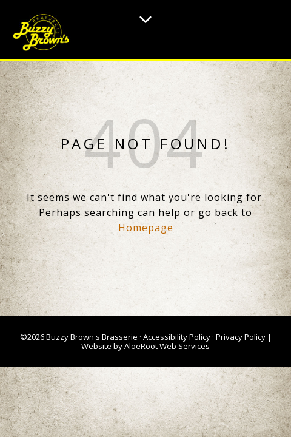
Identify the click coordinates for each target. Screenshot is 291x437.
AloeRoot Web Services (167, 345)
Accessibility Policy (176, 336)
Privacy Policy (241, 336)
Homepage (145, 227)
